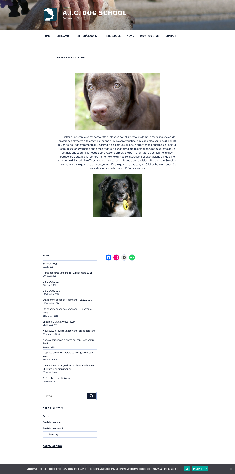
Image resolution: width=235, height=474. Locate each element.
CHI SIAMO (64, 35)
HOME (46, 35)
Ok (187, 469)
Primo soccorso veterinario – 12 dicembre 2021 (67, 272)
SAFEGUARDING (52, 446)
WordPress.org (50, 434)
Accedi (46, 416)
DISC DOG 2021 (51, 281)
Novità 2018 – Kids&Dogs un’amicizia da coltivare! (69, 330)
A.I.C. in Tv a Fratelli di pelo (56, 378)
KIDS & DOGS (113, 35)
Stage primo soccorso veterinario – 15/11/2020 (67, 299)
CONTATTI (171, 35)
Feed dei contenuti (52, 422)
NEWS (130, 35)
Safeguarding (50, 263)
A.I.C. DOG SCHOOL (95, 13)
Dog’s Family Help (149, 35)
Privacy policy (200, 469)
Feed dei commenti (53, 428)
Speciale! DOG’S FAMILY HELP (59, 321)
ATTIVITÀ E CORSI (89, 35)
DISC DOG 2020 (51, 290)
